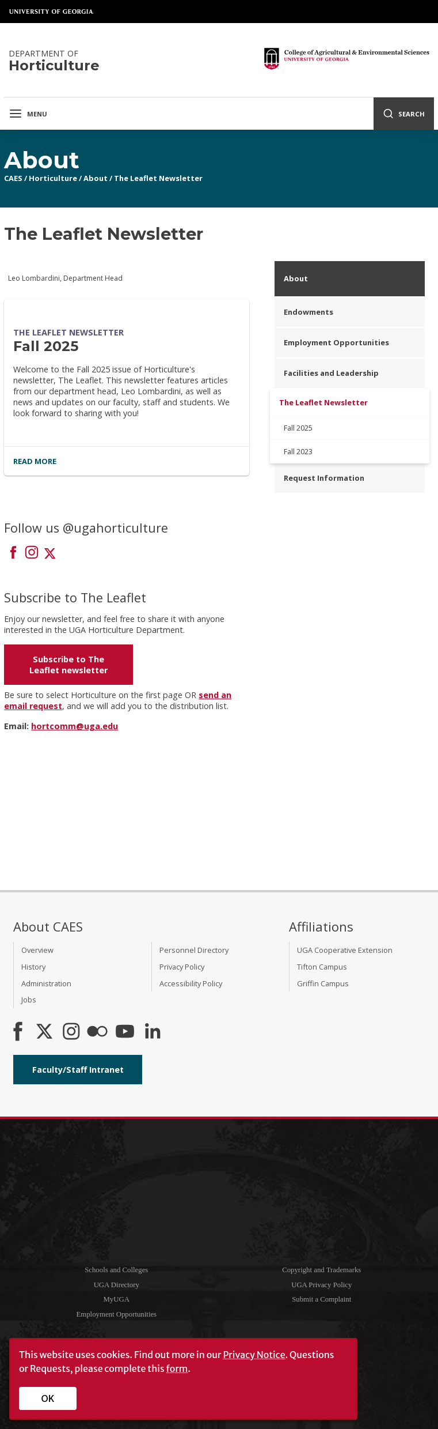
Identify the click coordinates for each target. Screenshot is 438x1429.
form (177, 1368)
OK (48, 1398)
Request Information (324, 478)
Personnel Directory (193, 950)
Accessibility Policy (190, 983)
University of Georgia (51, 11)
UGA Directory (116, 1285)
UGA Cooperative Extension (345, 950)
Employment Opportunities (336, 342)
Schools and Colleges (116, 1270)
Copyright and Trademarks (321, 1270)
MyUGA (116, 1299)
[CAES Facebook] (18, 1032)
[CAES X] (45, 1032)
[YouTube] (125, 1032)
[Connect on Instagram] (31, 553)
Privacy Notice (254, 1354)
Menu (28, 113)
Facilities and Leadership (331, 373)
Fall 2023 (298, 451)
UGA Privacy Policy (321, 1285)
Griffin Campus (323, 983)
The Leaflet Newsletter (158, 178)
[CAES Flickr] (97, 1032)
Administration (46, 983)
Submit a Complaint (321, 1299)
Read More (34, 461)
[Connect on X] (50, 553)
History (33, 967)
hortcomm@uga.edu (74, 726)
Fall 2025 (45, 346)
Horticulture (53, 178)
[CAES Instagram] (71, 1032)
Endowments (308, 312)
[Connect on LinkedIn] (152, 1032)
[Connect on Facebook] (13, 553)
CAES (13, 178)
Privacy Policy (181, 967)
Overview (37, 950)
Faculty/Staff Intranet (78, 1069)
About (95, 178)
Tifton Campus (322, 967)
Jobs (28, 999)
